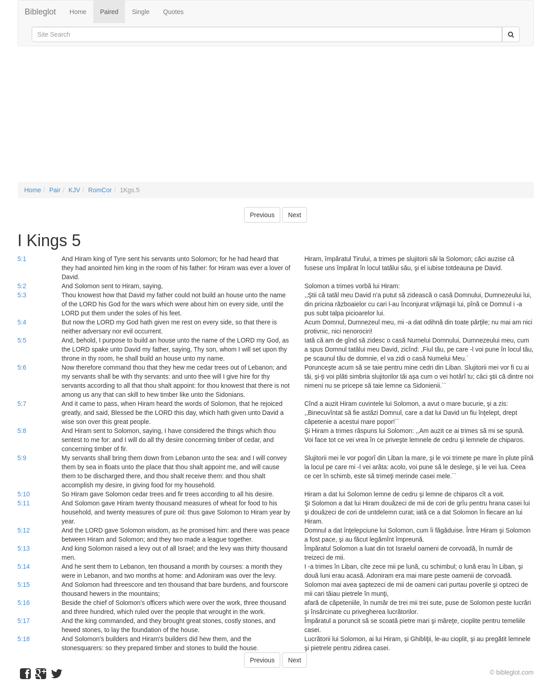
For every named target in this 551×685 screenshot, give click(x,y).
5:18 (24, 638)
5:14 (24, 566)
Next (294, 215)
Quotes (173, 11)
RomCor (100, 190)
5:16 (24, 602)
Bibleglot (40, 11)
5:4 (22, 322)
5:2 (22, 286)
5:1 (22, 258)
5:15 (24, 584)
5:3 (22, 295)
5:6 (22, 367)
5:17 (24, 620)
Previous (262, 215)
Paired (109, 11)
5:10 (24, 494)
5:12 (24, 530)
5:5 (22, 340)
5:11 (24, 503)
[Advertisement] (275, 118)
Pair (55, 190)
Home (78, 11)
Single (140, 11)
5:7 (22, 403)
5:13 (24, 548)
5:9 (22, 457)
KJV (74, 190)
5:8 (22, 430)
